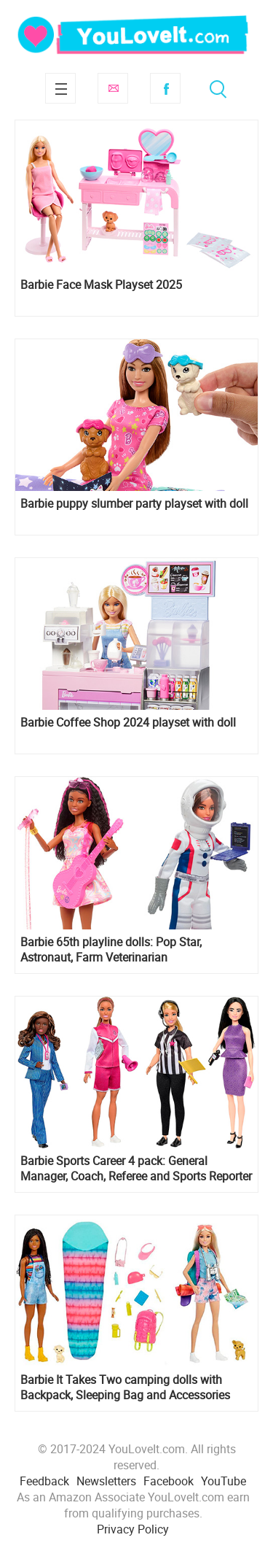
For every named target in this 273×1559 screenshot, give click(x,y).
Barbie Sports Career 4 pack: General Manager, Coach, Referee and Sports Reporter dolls (136, 1168)
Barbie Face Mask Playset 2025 (101, 285)
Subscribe (113, 88)
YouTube (223, 1481)
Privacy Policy (133, 1529)
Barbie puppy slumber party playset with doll (134, 503)
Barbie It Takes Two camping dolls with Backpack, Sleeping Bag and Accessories (125, 1387)
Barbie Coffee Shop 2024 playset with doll (128, 722)
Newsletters (106, 1481)
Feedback (44, 1481)
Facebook (165, 88)
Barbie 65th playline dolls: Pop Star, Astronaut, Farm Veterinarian (111, 950)
